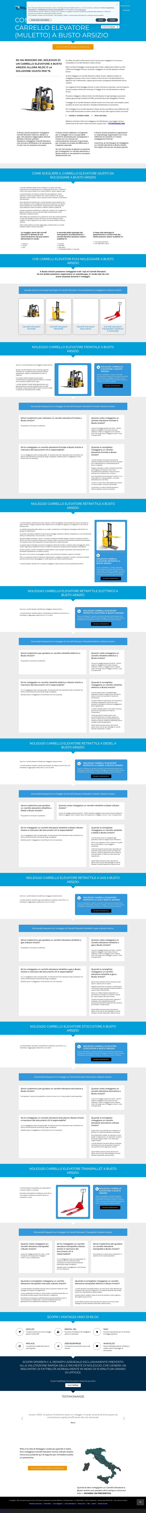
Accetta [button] (112, 20)
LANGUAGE (126, 10)
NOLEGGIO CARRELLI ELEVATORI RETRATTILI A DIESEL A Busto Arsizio (103, 764)
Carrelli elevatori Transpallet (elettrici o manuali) (113, 328)
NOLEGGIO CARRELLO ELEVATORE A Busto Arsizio (112, 369)
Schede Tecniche (125, 6)
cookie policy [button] (82, 10)
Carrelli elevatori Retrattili (58, 327)
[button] (22, 1418)
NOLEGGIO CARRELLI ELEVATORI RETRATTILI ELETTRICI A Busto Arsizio (103, 612)
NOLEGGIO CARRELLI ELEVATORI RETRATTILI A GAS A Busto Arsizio (101, 898)
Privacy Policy (4, 1510)
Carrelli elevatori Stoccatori (85, 327)
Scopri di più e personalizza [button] (40, 20)
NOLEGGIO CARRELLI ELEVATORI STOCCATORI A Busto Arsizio (99, 1047)
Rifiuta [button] (101, 20)
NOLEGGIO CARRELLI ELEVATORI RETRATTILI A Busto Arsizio (108, 561)
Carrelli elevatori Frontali (31, 327)
